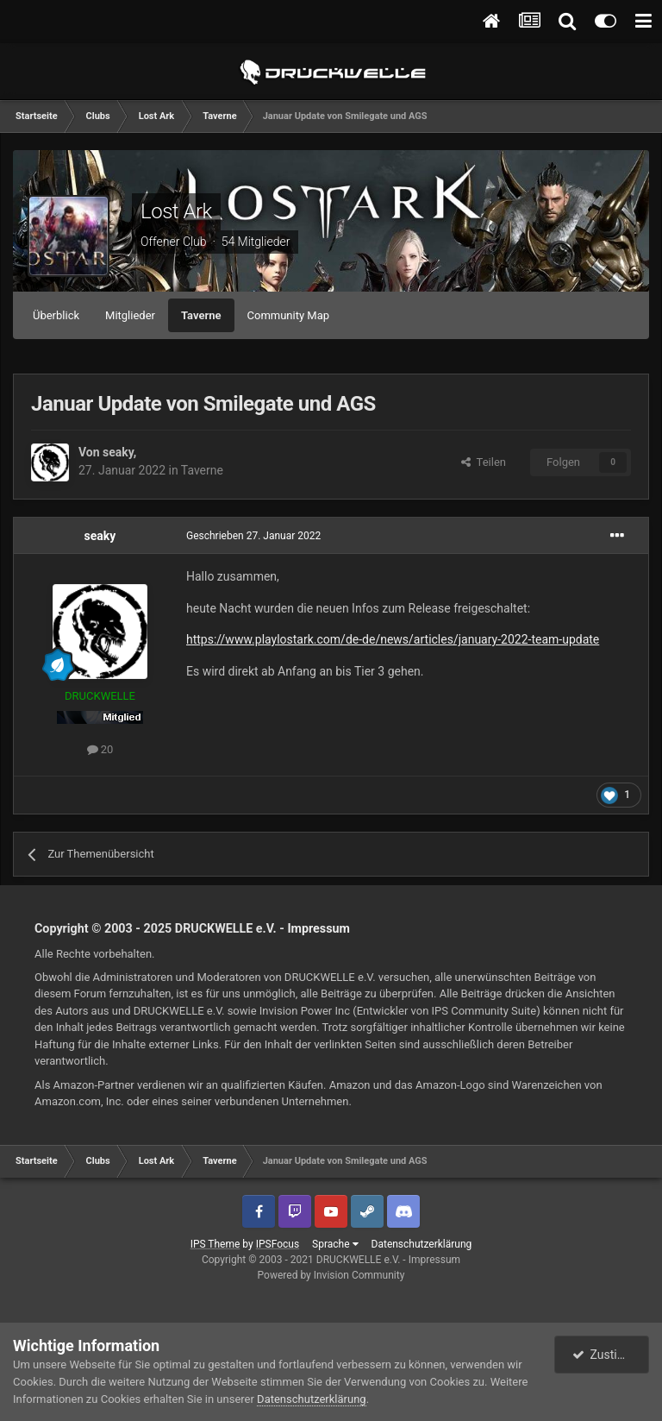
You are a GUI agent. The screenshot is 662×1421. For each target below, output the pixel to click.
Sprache (335, 1244)
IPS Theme (215, 1244)
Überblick (56, 315)
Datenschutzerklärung (422, 1244)
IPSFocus (277, 1244)
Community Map (288, 315)
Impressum (318, 928)
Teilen (483, 462)
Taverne (201, 315)
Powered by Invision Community (331, 1275)
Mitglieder (130, 315)
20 (100, 749)
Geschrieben (253, 536)
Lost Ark (176, 211)
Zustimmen (611, 1354)
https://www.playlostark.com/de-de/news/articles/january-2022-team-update (392, 639)
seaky (118, 452)
